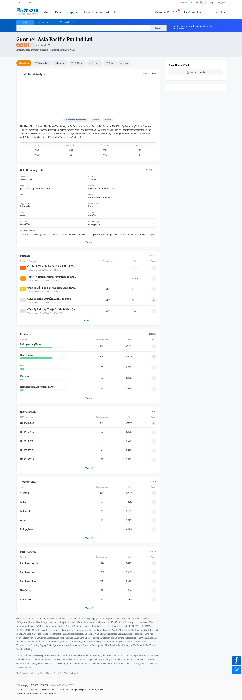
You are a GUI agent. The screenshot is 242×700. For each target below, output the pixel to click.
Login (211, 2)
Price (117, 12)
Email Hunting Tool (96, 12)
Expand (152, 234)
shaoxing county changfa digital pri (46, 673)
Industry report (96, 689)
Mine (46, 12)
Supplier (73, 12)
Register (222, 2)
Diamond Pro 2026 (167, 12)
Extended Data (216, 12)
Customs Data (193, 12)
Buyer (59, 12)
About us (20, 689)
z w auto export (71, 673)
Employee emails (196, 72)
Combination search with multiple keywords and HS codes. (192, 27)
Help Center (187, 2)
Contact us (32, 689)
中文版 (199, 2)
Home (19, 2)
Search (158, 28)
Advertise (44, 689)
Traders (28, 2)
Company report (78, 689)
